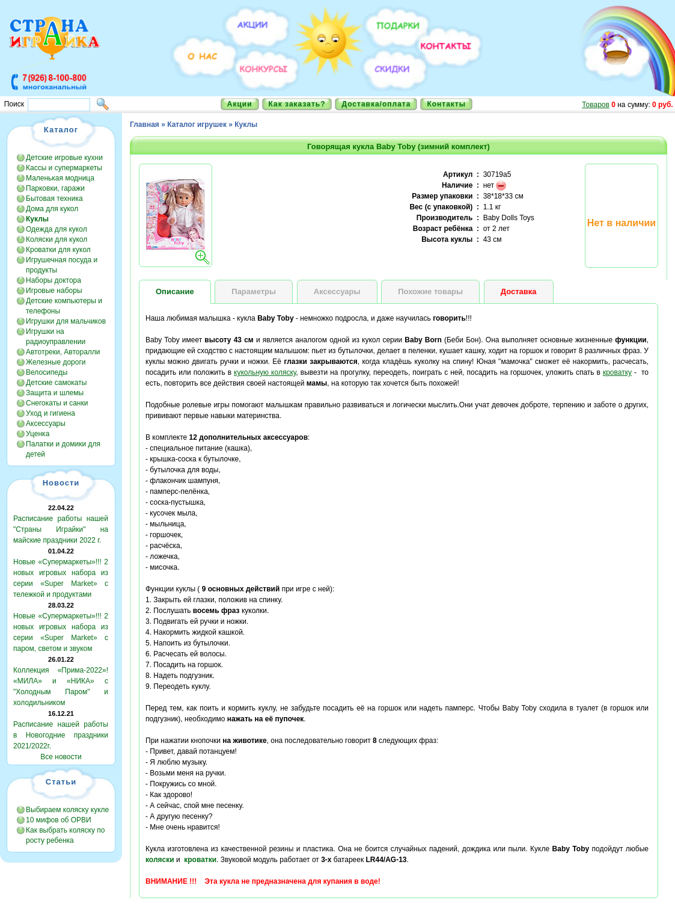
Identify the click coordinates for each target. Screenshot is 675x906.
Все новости (60, 757)
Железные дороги (56, 362)
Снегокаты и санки (57, 403)
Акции (239, 104)
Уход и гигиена (50, 413)
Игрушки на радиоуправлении (55, 336)
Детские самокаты (56, 382)
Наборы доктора (53, 280)
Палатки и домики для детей (63, 449)
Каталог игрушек (197, 124)
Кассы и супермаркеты (64, 168)
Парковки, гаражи (55, 188)
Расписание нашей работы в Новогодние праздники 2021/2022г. (60, 735)
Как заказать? (297, 104)
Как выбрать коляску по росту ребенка (65, 835)
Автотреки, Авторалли (63, 352)
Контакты (446, 104)
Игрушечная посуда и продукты (61, 265)
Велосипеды (46, 372)
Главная (144, 124)
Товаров (595, 104)
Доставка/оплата (376, 104)
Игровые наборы (54, 290)
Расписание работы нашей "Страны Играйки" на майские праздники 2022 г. (60, 529)
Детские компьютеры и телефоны (64, 306)
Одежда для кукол (56, 229)
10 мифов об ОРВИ (58, 820)
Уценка (37, 434)
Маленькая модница (60, 178)
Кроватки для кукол (58, 249)
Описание (175, 291)
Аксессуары (46, 423)
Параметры (253, 291)
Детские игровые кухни (64, 157)
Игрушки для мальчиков (66, 321)
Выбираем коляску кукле (67, 810)
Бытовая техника (54, 198)
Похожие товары (430, 291)
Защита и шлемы (55, 393)
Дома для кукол (52, 209)
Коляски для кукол (56, 239)
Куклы (245, 124)
